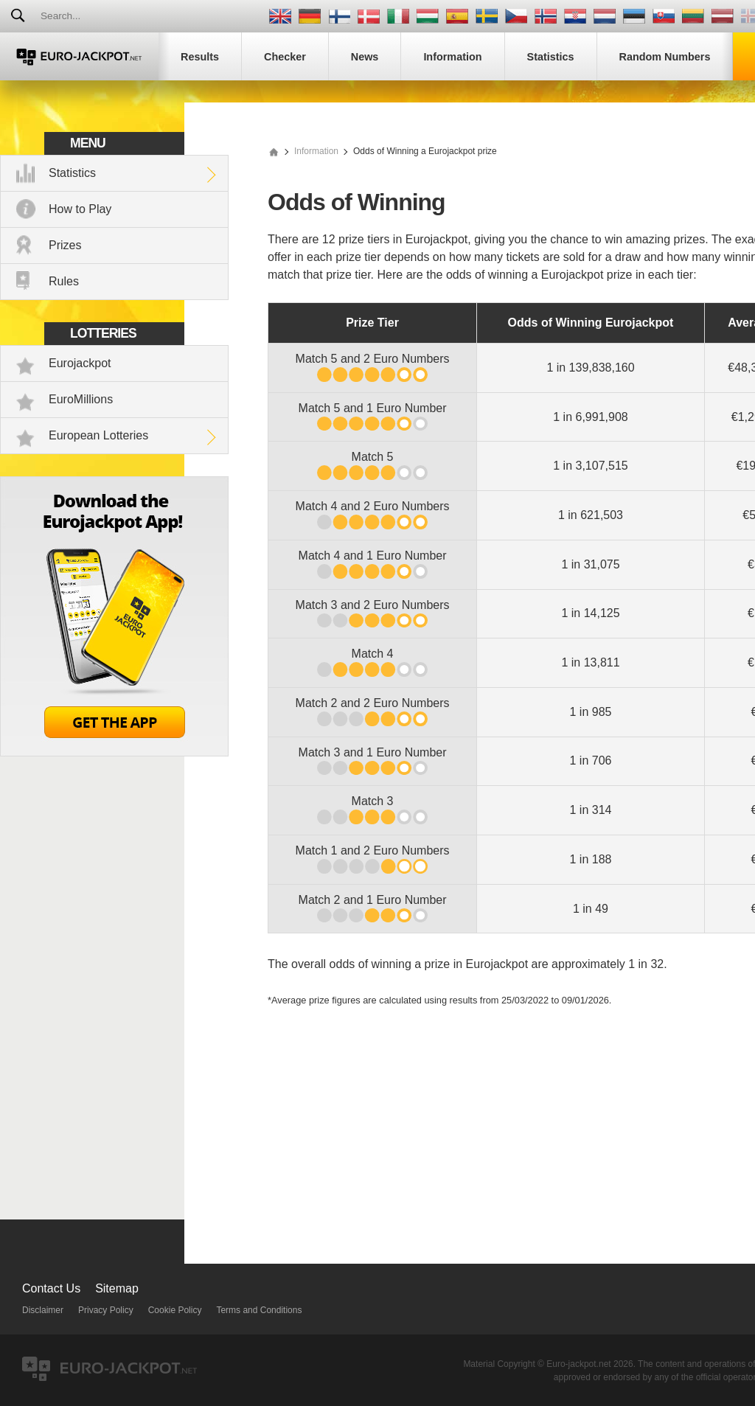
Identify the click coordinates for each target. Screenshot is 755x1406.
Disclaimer (42, 1310)
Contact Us (51, 1288)
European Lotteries (98, 435)
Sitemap (117, 1288)
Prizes (65, 245)
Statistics (72, 173)
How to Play (80, 209)
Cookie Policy (175, 1310)
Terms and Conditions (259, 1310)
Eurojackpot (80, 363)
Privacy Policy (105, 1310)
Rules (64, 281)
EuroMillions (81, 399)
